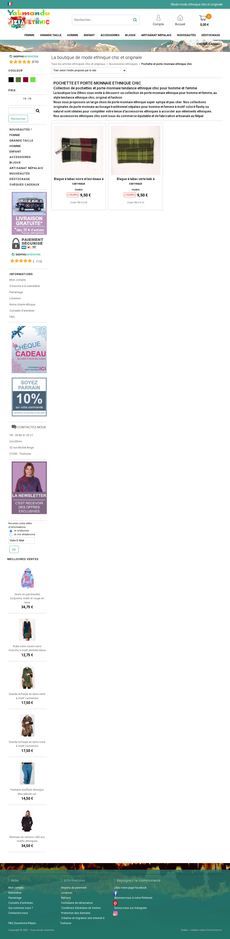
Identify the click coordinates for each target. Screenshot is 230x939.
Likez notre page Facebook (130, 887)
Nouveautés (186, 35)
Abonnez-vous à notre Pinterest (133, 897)
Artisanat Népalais (156, 35)
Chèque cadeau (208, 44)
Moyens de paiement (74, 887)
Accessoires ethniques (123, 64)
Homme (72, 35)
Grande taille (50, 35)
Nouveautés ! (20, 129)
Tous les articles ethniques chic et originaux (78, 64)
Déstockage (210, 35)
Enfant (89, 35)
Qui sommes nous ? (20, 908)
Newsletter (15, 892)
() (35, 61)
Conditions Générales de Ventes (81, 908)
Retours (66, 897)
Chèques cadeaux (24, 184)
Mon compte (17, 279)
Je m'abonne (21, 530)
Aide (15, 880)
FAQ (12, 316)
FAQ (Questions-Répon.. (22, 923)
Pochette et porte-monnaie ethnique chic (166, 64)
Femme (29, 35)
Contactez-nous (18, 913)
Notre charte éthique (22, 304)
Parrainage (16, 292)
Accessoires (109, 35)
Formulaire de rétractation (77, 902)
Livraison (15, 298)
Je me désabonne (24, 534)
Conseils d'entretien (22, 310)
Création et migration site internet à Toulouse (82, 921)
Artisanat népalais (26, 168)
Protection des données (75, 913)
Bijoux (130, 35)
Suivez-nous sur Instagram (130, 908)
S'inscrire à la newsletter (24, 286)
